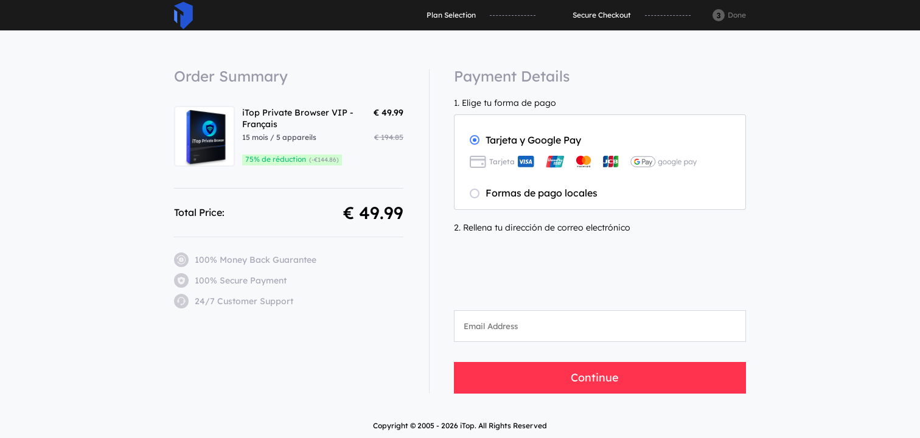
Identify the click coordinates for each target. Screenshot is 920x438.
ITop (183, 15)
